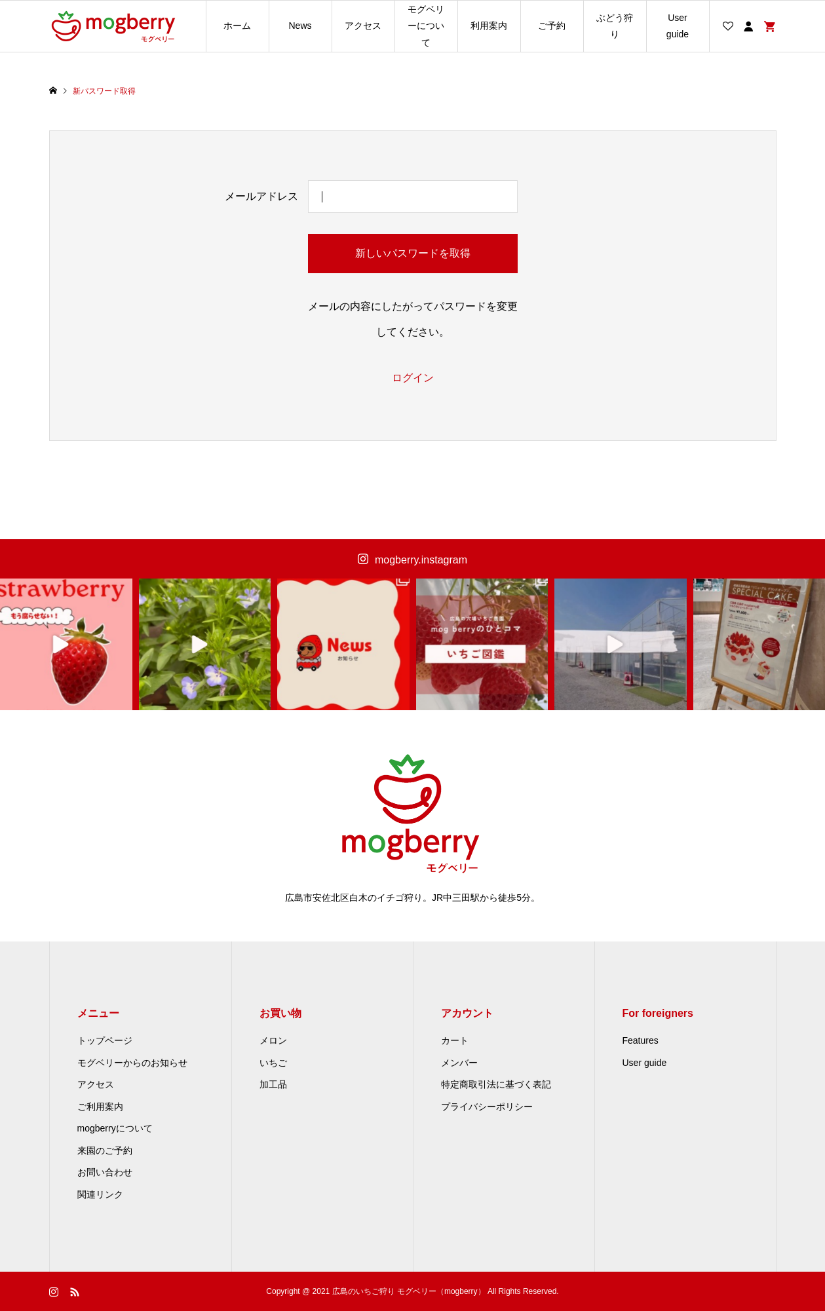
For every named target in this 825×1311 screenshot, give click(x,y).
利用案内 (488, 25)
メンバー (459, 1062)
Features (641, 1040)
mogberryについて (115, 1128)
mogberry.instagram (421, 559)
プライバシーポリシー (487, 1106)
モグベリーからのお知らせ (132, 1062)
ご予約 (552, 25)
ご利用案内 (100, 1106)
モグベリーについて (426, 25)
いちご (273, 1062)
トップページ (104, 1040)
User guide (677, 25)
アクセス (363, 25)
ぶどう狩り (614, 25)
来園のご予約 (104, 1150)
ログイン (413, 377)
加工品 (273, 1084)
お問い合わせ (104, 1172)
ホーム (237, 25)
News (299, 25)
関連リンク (100, 1194)
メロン (273, 1040)
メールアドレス (261, 196)
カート (455, 1040)
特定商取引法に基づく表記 (496, 1084)
